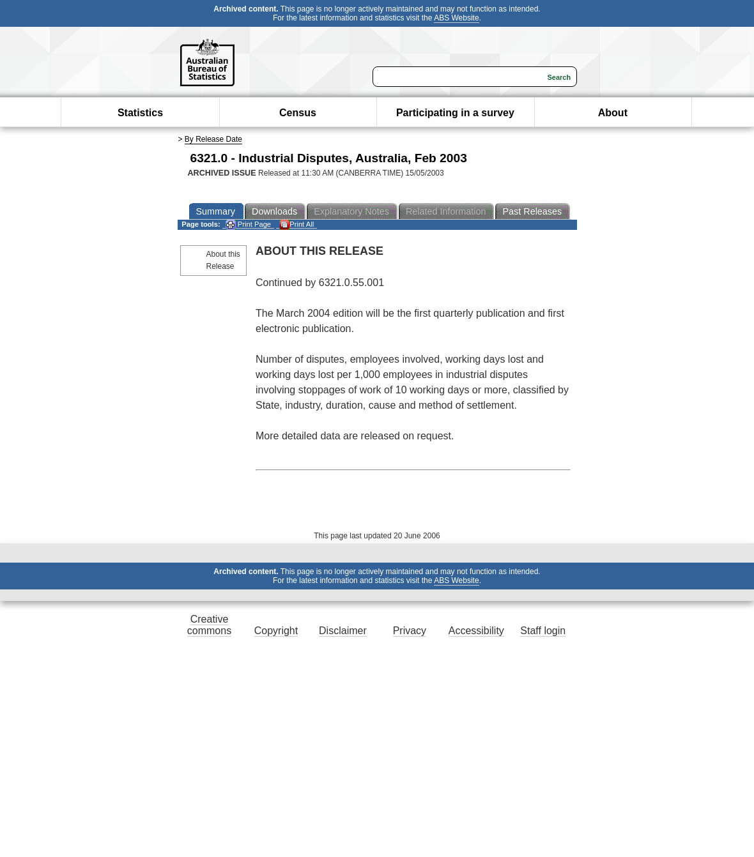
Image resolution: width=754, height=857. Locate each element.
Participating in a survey (455, 112)
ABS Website (456, 17)
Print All (296, 224)
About (612, 112)
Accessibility (476, 630)
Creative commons (209, 625)
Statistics (140, 112)
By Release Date (213, 139)
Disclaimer (343, 630)
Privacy (409, 630)
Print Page (248, 224)
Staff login (543, 630)
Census (297, 112)
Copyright (276, 630)
